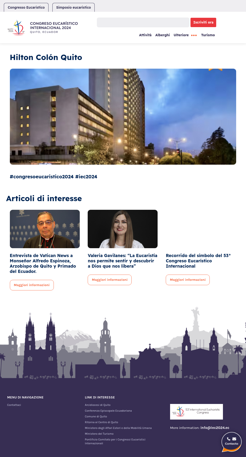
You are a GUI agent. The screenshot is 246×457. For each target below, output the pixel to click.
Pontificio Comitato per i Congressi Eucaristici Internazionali (115, 441)
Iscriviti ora (203, 22)
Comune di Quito (96, 416)
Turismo (208, 35)
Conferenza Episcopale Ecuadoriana (108, 410)
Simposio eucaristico (73, 7)
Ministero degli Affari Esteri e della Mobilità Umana (118, 428)
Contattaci (14, 405)
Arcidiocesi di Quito (98, 405)
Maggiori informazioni (32, 285)
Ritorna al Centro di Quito (101, 422)
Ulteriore (181, 35)
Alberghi (162, 35)
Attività (145, 35)
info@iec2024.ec (214, 428)
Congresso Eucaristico (26, 7)
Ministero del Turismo (99, 433)
